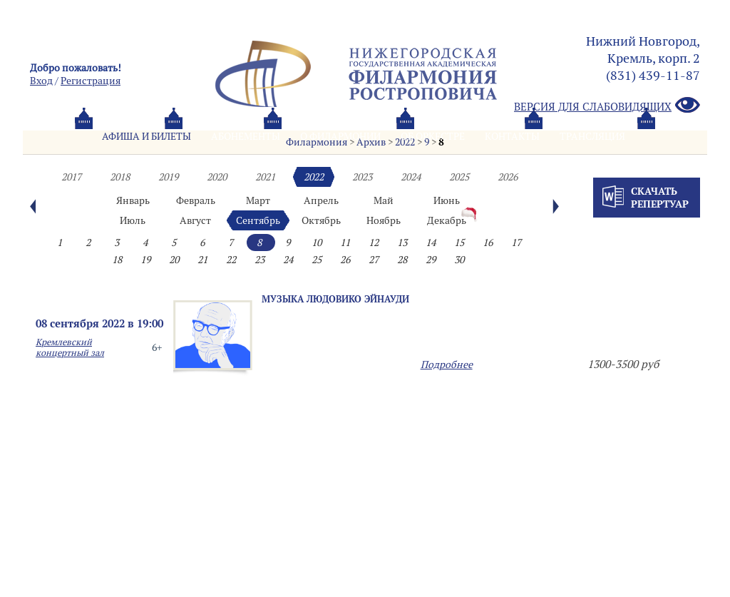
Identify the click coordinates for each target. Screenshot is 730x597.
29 (431, 259)
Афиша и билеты (146, 136)
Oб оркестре (433, 136)
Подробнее (447, 364)
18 (117, 259)
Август (195, 220)
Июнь (446, 200)
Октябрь (321, 220)
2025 (459, 176)
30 (459, 259)
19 (145, 259)
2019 (168, 176)
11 (345, 242)
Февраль (195, 200)
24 (288, 259)
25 (317, 259)
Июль (132, 220)
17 (516, 242)
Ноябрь (383, 220)
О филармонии (340, 136)
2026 (508, 176)
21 (202, 259)
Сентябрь (258, 220)
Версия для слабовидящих (607, 105)
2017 (71, 176)
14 (431, 242)
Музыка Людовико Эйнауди (335, 298)
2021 (265, 176)
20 (174, 259)
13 (402, 242)
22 (231, 259)
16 (488, 242)
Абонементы (245, 136)
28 (402, 259)
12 (374, 242)
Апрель (321, 200)
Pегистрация (90, 80)
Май (384, 200)
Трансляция (592, 136)
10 (317, 242)
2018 (120, 176)
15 (459, 242)
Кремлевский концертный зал (70, 347)
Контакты (512, 136)
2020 (217, 176)
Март (258, 200)
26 (345, 259)
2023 (362, 176)
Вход (41, 80)
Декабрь (446, 220)
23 (259, 259)
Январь (133, 200)
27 (374, 259)
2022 (314, 176)
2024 (411, 176)
